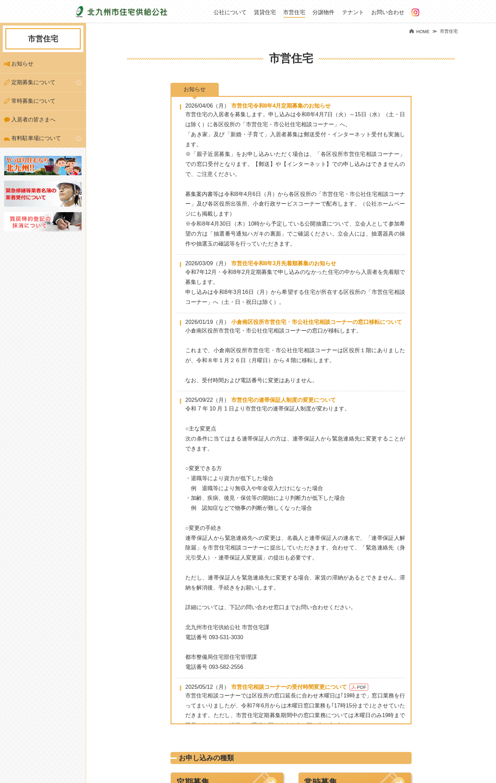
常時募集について (29, 101)
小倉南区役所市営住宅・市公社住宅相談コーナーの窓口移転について (316, 322)
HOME (420, 31)
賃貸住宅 (265, 12)
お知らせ (18, 64)
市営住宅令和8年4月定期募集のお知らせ (281, 106)
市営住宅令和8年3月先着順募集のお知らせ (284, 263)
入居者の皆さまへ (29, 119)
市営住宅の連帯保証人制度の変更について (283, 400)
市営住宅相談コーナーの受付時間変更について (289, 687)
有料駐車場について (32, 138)
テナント (353, 12)
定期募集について (29, 82)
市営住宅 (294, 12)
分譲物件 (323, 12)
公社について (230, 12)
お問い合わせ (387, 12)
